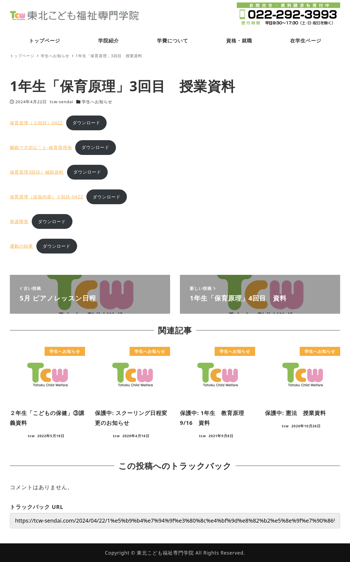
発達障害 (19, 221)
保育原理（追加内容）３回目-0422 (46, 197)
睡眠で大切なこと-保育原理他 (41, 147)
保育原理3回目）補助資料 (37, 172)
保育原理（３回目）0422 (36, 123)
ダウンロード (86, 123)
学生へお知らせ (97, 101)
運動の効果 (21, 246)
